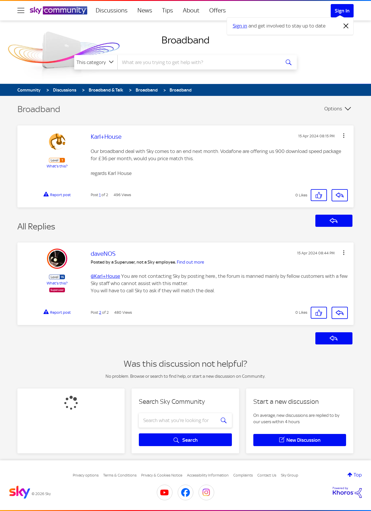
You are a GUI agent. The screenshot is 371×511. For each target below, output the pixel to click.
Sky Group (289, 475)
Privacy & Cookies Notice (161, 475)
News (144, 10)
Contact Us (266, 475)
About (191, 10)
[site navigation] (20, 10)
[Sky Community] (58, 10)
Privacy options (86, 475)
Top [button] (358, 475)
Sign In (342, 11)
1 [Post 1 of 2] (100, 195)
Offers (217, 10)
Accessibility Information (208, 475)
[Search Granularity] (95, 62)
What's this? (57, 166)
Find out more (190, 262)
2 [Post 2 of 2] (100, 312)
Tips (167, 10)
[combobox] (198, 62)
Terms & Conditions (120, 475)
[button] (344, 136)
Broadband (185, 40)
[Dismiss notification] (346, 26)
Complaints (243, 475)
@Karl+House (105, 276)
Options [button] (333, 109)
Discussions (112, 10)
